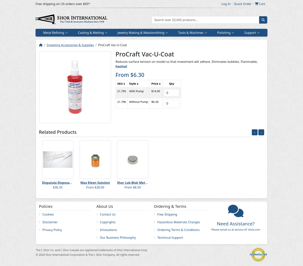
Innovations (108, 230)
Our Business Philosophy (118, 237)
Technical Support (170, 237)
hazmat (121, 66)
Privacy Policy (52, 230)
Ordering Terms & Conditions (178, 230)
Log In (226, 4)
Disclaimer (50, 222)
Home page (72, 20)
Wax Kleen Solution (95, 183)
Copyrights (108, 222)
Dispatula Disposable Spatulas (65, 183)
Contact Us (108, 214)
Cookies (48, 214)
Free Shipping (167, 214)
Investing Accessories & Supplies (70, 45)
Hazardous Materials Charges (178, 222)
